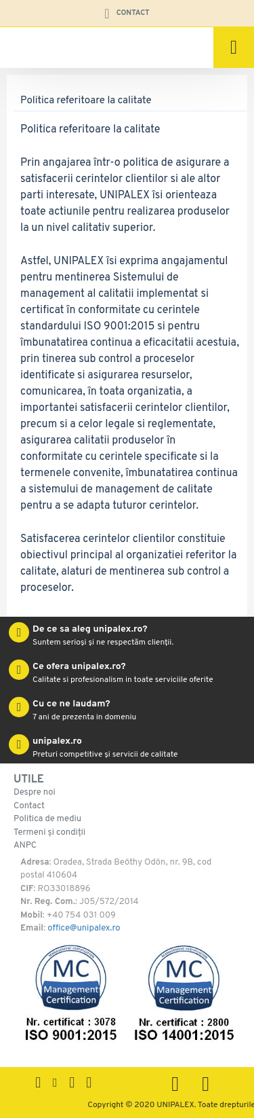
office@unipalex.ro (83, 928)
